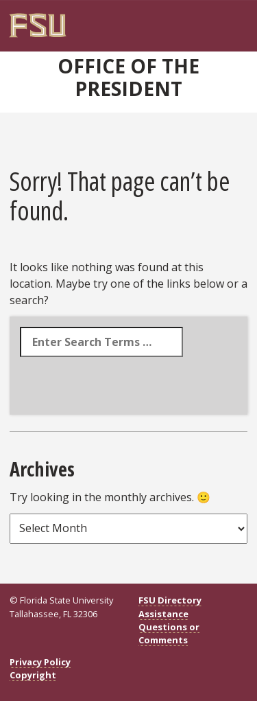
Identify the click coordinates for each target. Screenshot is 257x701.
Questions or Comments (168, 633)
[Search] (212, 20)
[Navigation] (221, 20)
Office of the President (128, 77)
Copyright (33, 675)
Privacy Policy (40, 662)
